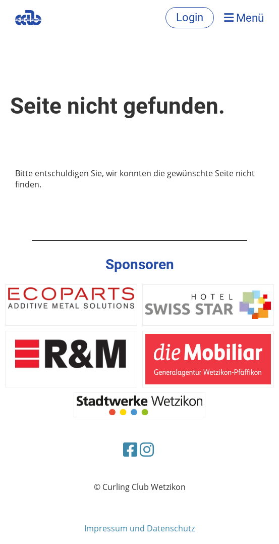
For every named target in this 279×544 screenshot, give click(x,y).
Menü (244, 17)
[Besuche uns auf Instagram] (147, 449)
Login (189, 17)
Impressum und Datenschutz (139, 528)
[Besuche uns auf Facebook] (130, 449)
